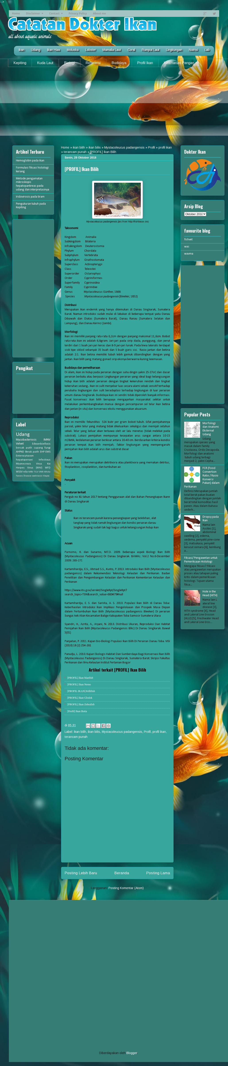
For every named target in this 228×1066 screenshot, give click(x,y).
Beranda (121, 873)
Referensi (93, 63)
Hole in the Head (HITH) (210, 593)
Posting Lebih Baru (81, 873)
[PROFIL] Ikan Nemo (79, 684)
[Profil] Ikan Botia (77, 711)
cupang (38, 448)
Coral (131, 50)
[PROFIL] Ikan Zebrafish (81, 704)
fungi (47, 448)
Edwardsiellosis (41, 444)
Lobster (90, 50)
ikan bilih (79, 147)
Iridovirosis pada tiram (30, 196)
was (186, 246)
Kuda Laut (45, 63)
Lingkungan (174, 50)
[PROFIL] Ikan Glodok (79, 697)
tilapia (46, 476)
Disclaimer (33, 13)
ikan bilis (95, 147)
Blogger (131, 1053)
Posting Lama (158, 873)
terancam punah (75, 152)
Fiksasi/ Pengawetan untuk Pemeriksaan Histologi (200, 559)
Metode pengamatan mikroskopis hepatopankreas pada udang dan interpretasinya (32, 184)
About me (99, 13)
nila (25, 471)
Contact (54, 13)
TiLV (36, 472)
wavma (188, 253)
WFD (47, 467)
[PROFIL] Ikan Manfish (80, 677)
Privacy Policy (78, 13)
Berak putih (32, 452)
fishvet (188, 239)
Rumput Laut (150, 50)
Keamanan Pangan (179, 63)
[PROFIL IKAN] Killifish (81, 691)
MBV (30, 472)
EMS (47, 452)
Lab (207, 50)
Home (16, 13)
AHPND (20, 452)
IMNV (47, 439)
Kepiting (20, 63)
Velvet (20, 443)
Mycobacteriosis (26, 439)
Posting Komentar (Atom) (126, 888)
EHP (42, 452)
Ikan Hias (53, 50)
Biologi (69, 63)
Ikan (21, 50)
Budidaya (119, 63)
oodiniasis (37, 476)
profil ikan (165, 147)
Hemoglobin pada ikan (30, 160)
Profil (151, 147)
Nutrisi (193, 50)
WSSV (19, 471)
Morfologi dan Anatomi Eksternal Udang (211, 429)
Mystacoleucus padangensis (124, 147)
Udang (35, 50)
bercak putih (24, 448)
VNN (41, 472)
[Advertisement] (114, 105)
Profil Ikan (145, 63)
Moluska (73, 50)
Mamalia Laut (111, 50)
